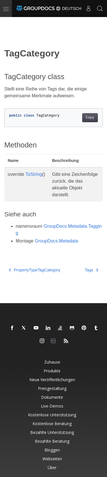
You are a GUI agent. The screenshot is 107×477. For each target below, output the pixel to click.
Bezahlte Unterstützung (52, 432)
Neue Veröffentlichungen (52, 379)
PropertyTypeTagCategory (34, 270)
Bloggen (52, 450)
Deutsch (68, 8)
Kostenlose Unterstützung (52, 414)
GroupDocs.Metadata (56, 240)
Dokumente (52, 397)
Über (52, 467)
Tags (91, 270)
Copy (90, 118)
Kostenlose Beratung (52, 423)
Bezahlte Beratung (52, 441)
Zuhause (52, 362)
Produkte (52, 370)
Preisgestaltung (52, 388)
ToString (33, 174)
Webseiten (52, 458)
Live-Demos (52, 406)
